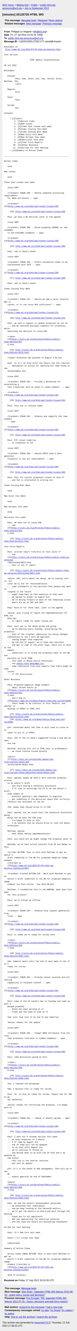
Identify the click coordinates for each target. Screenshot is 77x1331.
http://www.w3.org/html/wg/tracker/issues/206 (33, 467)
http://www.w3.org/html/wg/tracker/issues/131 (33, 312)
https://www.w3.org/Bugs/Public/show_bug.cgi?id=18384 (41, 701)
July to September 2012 (37, 8)
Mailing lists (23, 5)
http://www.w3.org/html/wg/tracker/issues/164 (33, 1126)
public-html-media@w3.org (30, 663)
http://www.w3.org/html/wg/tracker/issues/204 (33, 1046)
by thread (55, 1310)
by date (45, 1310)
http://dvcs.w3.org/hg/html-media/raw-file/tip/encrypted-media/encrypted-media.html (30, 771)
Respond (42, 20)
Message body (28, 20)
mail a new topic (54, 1307)
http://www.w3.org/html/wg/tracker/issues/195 (33, 924)
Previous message (52, 23)
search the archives (47, 1317)
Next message (33, 23)
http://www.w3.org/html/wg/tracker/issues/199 (33, 206)
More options (56, 20)
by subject (67, 1310)
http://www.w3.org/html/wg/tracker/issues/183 (33, 429)
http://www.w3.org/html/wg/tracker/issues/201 (33, 990)
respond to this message (31, 1307)
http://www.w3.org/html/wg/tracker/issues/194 (33, 395)
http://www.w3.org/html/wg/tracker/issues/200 (33, 241)
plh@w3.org (39, 31)
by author (9, 1313)
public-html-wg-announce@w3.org (25, 38)
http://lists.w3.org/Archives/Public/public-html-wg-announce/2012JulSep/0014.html (37, 572)
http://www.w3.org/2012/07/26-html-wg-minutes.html (33, 49)
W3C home (8, 5)
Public (34, 5)
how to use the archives (23, 1317)
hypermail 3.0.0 (42, 1322)
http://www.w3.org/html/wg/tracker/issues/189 (33, 272)
